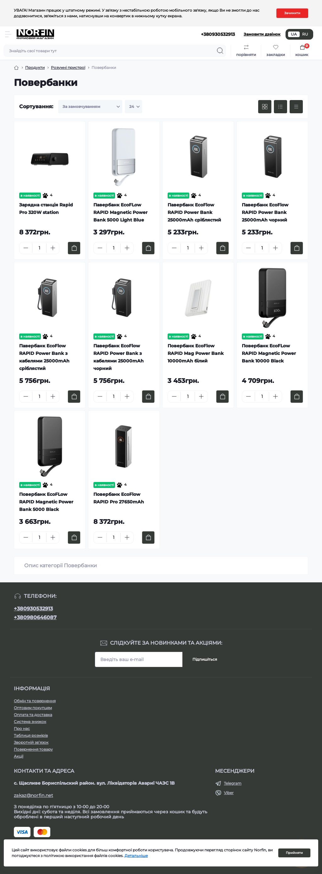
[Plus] (53, 248)
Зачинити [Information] (292, 13)
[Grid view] (264, 106)
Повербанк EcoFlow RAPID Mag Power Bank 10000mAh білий (196, 353)
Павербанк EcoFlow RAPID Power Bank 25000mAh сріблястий (194, 212)
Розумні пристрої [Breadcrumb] (68, 67)
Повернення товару (33, 749)
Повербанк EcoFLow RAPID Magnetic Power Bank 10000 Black (269, 353)
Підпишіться (204, 659)
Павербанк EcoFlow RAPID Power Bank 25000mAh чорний (265, 212)
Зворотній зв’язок (31, 742)
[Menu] (8, 34)
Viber (229, 792)
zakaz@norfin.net (33, 795)
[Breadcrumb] (16, 67)
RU (305, 34)
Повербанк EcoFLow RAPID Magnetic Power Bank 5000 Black (46, 501)
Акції (18, 756)
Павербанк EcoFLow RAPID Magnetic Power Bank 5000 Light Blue (120, 212)
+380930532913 (33, 609)
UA (294, 34)
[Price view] (296, 106)
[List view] (280, 106)
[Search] (220, 51)
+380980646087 (35, 617)
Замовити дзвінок (262, 34)
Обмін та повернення (35, 700)
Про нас (22, 728)
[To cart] (74, 248)
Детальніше (136, 855)
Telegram (233, 783)
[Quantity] (39, 248)
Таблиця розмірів (31, 735)
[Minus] (25, 248)
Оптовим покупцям (33, 707)
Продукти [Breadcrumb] (35, 67)
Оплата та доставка (33, 714)
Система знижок (30, 721)
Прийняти (294, 853)
